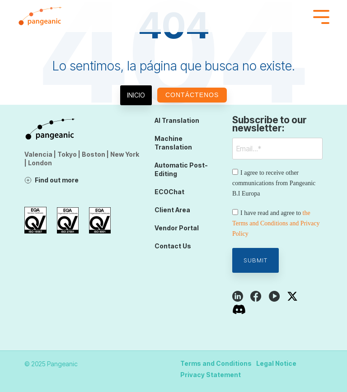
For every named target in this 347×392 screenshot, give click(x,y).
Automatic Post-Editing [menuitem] (181, 169)
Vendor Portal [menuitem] (177, 228)
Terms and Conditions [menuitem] (216, 363)
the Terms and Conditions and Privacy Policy (275, 223)
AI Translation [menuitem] (177, 120)
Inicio (136, 95)
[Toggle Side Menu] (321, 16)
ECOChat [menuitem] (169, 192)
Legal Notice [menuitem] (276, 363)
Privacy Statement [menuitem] (210, 374)
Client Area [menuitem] (172, 210)
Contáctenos (192, 94)
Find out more (57, 180)
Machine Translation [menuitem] (173, 143)
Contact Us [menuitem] (173, 246)
